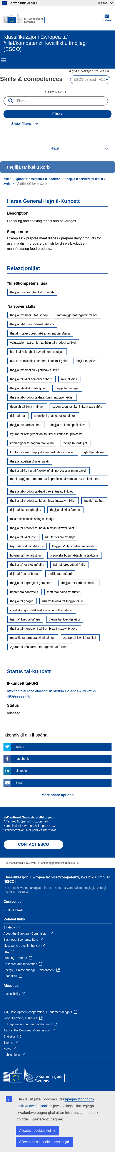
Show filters (21, 124)
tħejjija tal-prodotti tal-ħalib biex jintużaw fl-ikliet (41, 397)
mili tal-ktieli (69, 379)
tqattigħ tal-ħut (93, 500)
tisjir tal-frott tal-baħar (24, 573)
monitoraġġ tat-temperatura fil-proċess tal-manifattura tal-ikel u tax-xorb (55, 480)
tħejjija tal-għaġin (21, 601)
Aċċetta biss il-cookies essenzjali (44, 1142)
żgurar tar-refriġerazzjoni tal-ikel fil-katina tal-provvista (46, 434)
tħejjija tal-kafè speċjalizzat (68, 425)
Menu (4, 60)
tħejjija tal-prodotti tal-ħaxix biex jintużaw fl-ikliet (42, 528)
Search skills (56, 92)
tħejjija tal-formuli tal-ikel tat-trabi (32, 324)
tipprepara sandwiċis (24, 592)
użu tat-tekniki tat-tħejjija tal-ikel (63, 601)
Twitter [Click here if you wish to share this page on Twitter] (19, 746)
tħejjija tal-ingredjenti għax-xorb (31, 583)
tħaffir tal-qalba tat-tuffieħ (63, 592)
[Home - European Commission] (24, 18)
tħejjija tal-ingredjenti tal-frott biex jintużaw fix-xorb (43, 628)
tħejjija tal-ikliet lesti (23, 537)
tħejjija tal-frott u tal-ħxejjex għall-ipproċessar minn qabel (48, 470)
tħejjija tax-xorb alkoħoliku (78, 583)
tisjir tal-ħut (17, 415)
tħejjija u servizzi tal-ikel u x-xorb (32, 292)
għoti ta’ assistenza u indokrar (38, 179)
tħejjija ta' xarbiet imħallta (27, 564)
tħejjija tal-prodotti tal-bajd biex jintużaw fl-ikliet (41, 491)
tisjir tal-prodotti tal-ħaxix (26, 546)
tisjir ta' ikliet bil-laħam (25, 619)
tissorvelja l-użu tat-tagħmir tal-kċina (74, 555)
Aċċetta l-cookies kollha (37, 1130)
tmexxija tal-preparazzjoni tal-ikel (32, 637)
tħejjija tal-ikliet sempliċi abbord (31, 379)
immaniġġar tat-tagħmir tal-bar (77, 315)
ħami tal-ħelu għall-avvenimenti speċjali (36, 351)
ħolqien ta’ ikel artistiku (25, 555)
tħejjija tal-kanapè (66, 388)
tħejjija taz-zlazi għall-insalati (29, 461)
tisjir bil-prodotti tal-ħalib (69, 564)
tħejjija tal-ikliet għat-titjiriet (28, 388)
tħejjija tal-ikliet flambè (65, 509)
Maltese (107, 18)
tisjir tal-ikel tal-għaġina (25, 509)
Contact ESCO (13, 910)
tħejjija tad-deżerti (60, 573)
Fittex (57, 114)
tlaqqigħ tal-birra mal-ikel (26, 406)
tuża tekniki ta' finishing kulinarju (32, 519)
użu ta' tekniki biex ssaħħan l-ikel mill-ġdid (38, 361)
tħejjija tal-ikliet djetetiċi (64, 619)
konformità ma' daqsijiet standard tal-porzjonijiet (42, 452)
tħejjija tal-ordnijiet (75, 443)
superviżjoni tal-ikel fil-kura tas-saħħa (77, 406)
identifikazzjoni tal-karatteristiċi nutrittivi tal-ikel (41, 610)
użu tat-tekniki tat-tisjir (60, 537)
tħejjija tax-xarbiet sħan (25, 425)
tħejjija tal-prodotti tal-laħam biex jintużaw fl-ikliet (42, 500)
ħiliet (7, 179)
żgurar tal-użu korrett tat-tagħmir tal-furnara (39, 647)
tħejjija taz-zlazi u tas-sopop (29, 315)
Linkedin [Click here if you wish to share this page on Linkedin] (21, 770)
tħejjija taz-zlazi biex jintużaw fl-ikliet (34, 370)
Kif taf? (105, 3)
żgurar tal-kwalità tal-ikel (79, 637)
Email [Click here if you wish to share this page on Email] (19, 782)
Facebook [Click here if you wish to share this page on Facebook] (22, 758)
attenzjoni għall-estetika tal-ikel (54, 415)
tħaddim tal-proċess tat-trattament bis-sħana (40, 333)
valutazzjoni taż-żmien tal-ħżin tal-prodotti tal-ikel (43, 342)
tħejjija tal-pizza (86, 361)
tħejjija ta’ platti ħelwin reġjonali (73, 546)
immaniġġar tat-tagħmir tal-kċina (32, 443)
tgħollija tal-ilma (93, 452)
